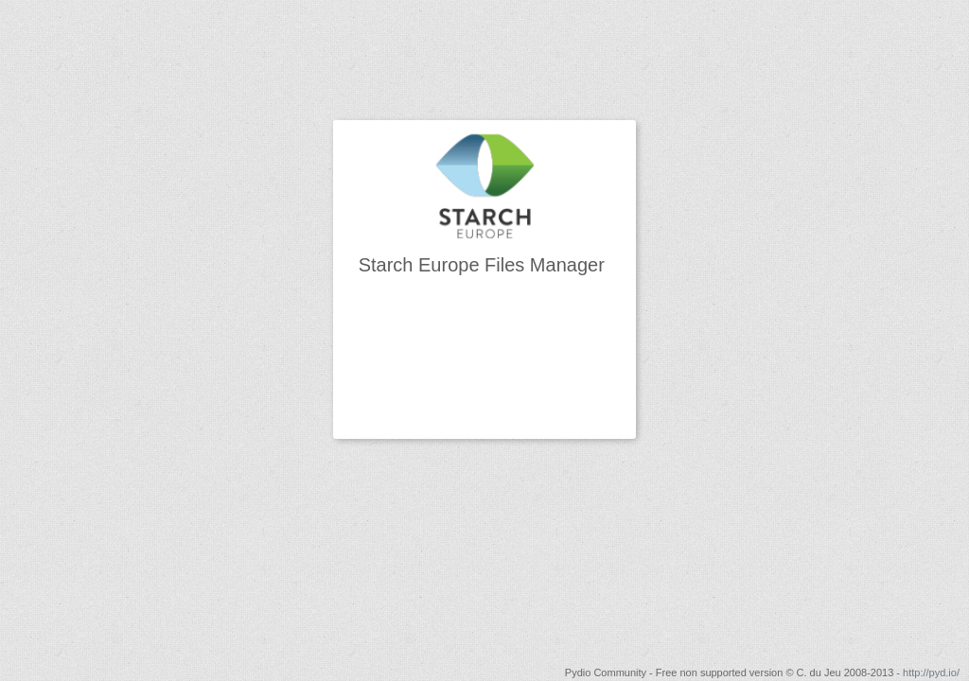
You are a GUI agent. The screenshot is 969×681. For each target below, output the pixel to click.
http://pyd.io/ (931, 672)
